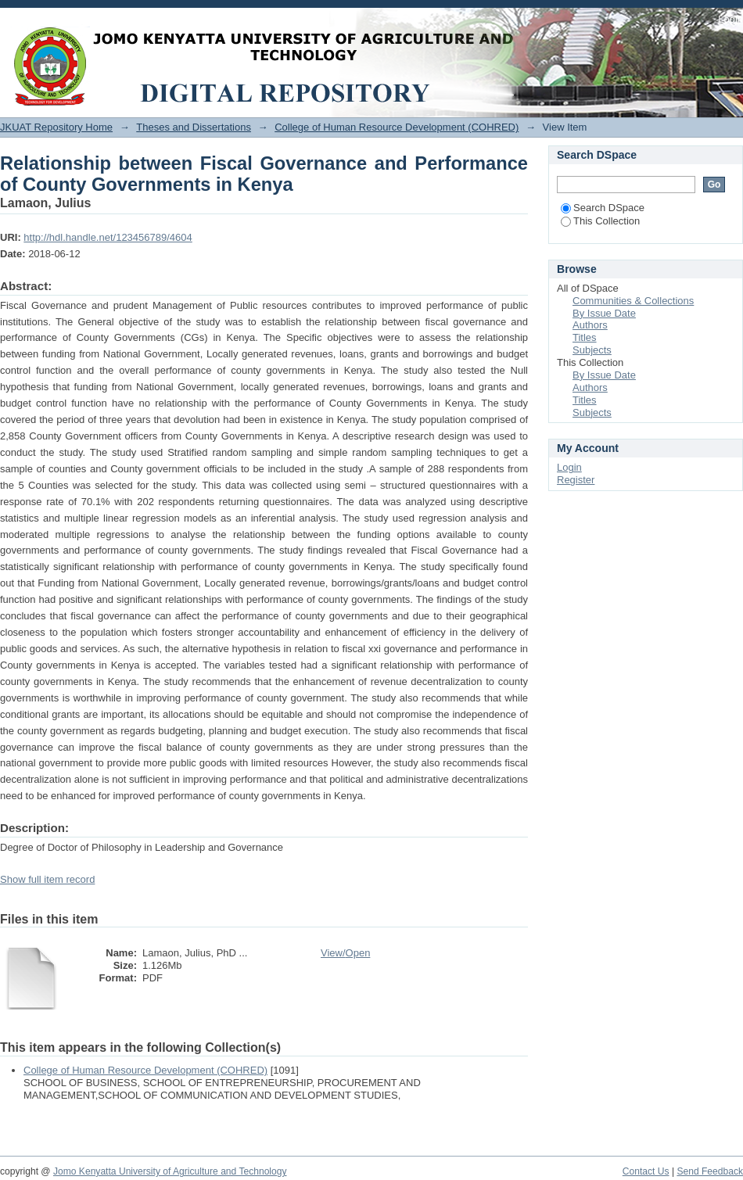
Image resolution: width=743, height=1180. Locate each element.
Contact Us (646, 1171)
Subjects (592, 350)
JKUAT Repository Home (56, 127)
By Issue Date (604, 313)
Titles (585, 337)
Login (730, 19)
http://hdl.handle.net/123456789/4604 (107, 237)
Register (575, 480)
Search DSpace (602, 207)
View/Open (345, 953)
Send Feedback (710, 1171)
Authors (590, 325)
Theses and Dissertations (193, 127)
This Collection (600, 221)
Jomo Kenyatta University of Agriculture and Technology (170, 1171)
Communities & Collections (633, 301)
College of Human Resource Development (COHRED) (397, 127)
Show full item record (47, 879)
